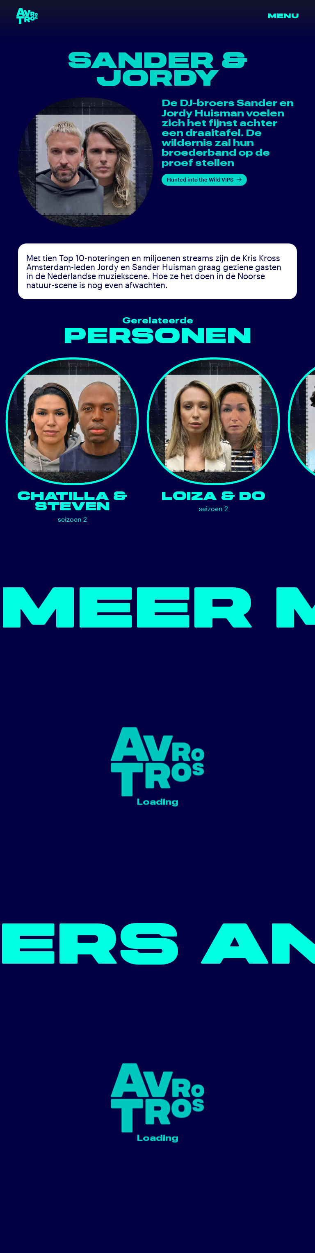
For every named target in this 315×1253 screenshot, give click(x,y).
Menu (283, 16)
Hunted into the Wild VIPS (204, 179)
